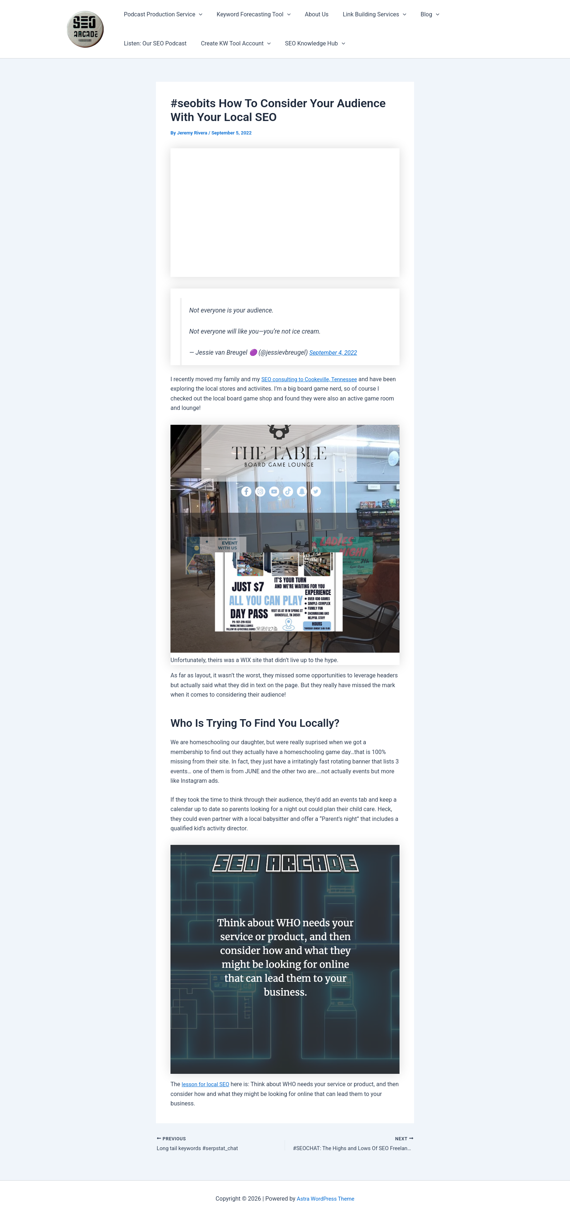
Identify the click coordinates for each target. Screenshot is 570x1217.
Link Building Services (365, 14)
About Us (310, 14)
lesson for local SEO (207, 1084)
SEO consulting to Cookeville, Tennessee (313, 379)
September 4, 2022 (335, 352)
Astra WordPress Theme (325, 1198)
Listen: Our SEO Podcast (154, 43)
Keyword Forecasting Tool (249, 14)
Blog (418, 14)
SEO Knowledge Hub (308, 43)
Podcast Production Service (162, 14)
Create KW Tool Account (232, 43)
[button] (197, 14)
